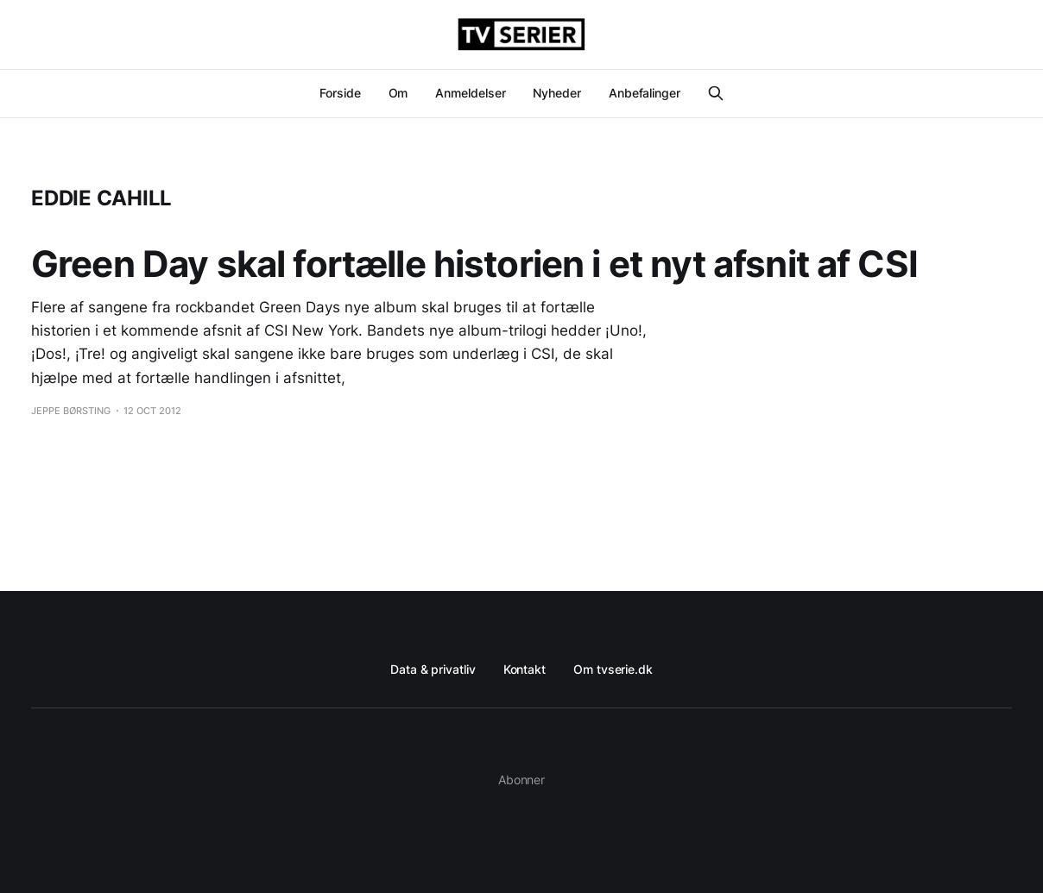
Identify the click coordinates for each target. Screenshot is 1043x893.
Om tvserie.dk (613, 669)
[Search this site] (716, 93)
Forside (339, 92)
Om (398, 92)
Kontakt (524, 669)
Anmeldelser (470, 92)
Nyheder (556, 92)
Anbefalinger (644, 92)
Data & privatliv (433, 669)
